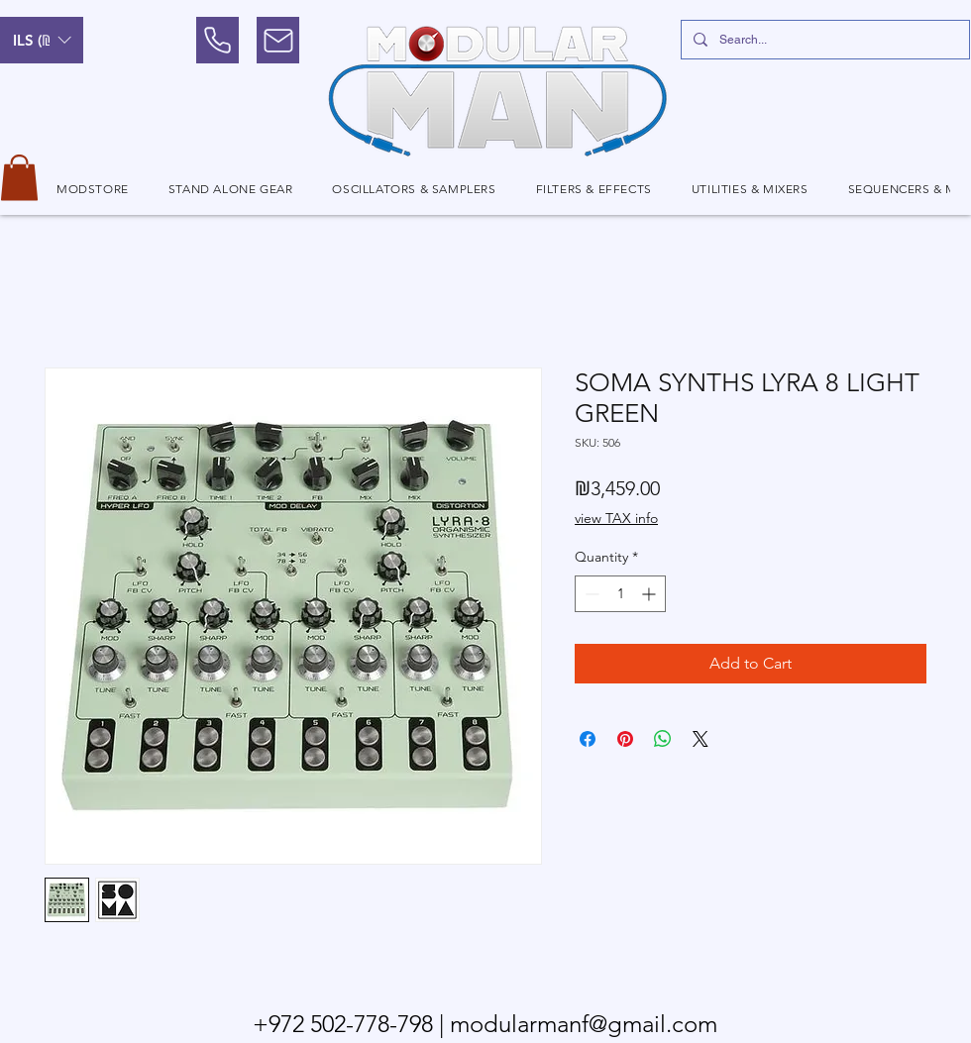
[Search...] (823, 39)
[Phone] (217, 40)
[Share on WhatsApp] (663, 739)
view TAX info (616, 518)
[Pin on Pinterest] (625, 739)
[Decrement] (590, 593)
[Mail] (278, 40)
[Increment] (650, 593)
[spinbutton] (620, 593)
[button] (41, 40)
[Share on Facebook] (587, 739)
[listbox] (41, 40)
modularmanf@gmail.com (583, 1023)
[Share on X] (700, 739)
